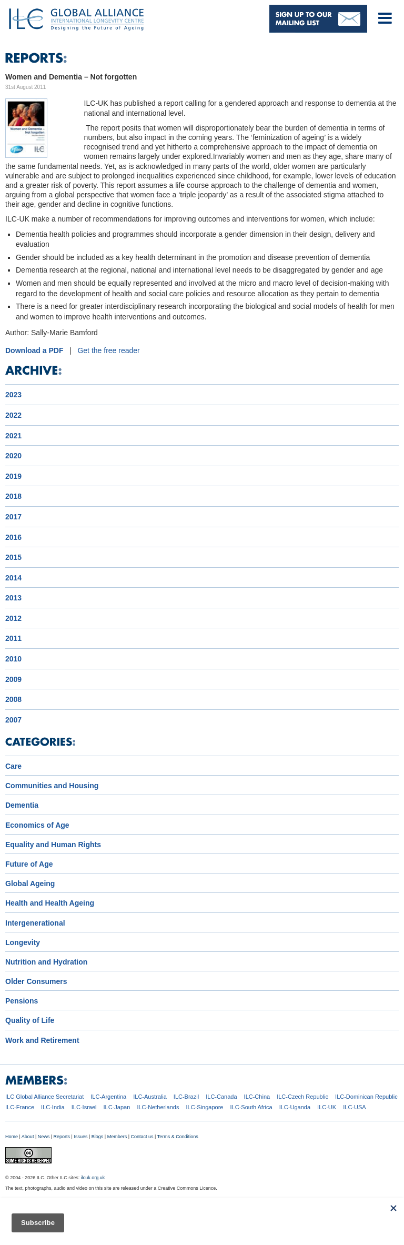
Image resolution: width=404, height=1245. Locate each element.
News (44, 1136)
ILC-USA (354, 1107)
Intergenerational (35, 923)
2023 (13, 394)
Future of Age (29, 864)
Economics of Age (37, 825)
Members (117, 1136)
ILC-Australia (150, 1096)
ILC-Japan (117, 1107)
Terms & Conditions (177, 1136)
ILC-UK (326, 1107)
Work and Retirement (42, 1040)
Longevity (22, 942)
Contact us (142, 1136)
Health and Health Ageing (49, 903)
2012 (13, 618)
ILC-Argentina (108, 1096)
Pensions (21, 1001)
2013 (13, 598)
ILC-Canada (221, 1096)
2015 (13, 557)
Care (13, 766)
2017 (13, 517)
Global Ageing (30, 883)
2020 (13, 455)
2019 (13, 476)
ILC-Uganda (294, 1107)
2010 (13, 659)
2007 (13, 720)
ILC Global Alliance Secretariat (44, 1096)
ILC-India (53, 1107)
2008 (13, 699)
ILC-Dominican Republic (366, 1096)
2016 (13, 537)
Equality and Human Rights (53, 844)
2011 (13, 638)
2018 (13, 496)
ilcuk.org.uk (93, 1177)
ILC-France (19, 1107)
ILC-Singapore (205, 1107)
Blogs (98, 1136)
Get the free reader (108, 350)
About (28, 1136)
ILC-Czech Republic (302, 1096)
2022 (13, 415)
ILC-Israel (84, 1107)
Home (11, 1136)
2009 (13, 679)
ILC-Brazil (186, 1096)
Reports (62, 1136)
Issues (80, 1136)
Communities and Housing (51, 785)
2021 (13, 435)
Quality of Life (29, 1020)
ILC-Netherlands (158, 1107)
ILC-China (257, 1096)
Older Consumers (36, 981)
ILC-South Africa (251, 1107)
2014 (13, 578)
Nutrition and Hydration (46, 962)
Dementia (21, 805)
